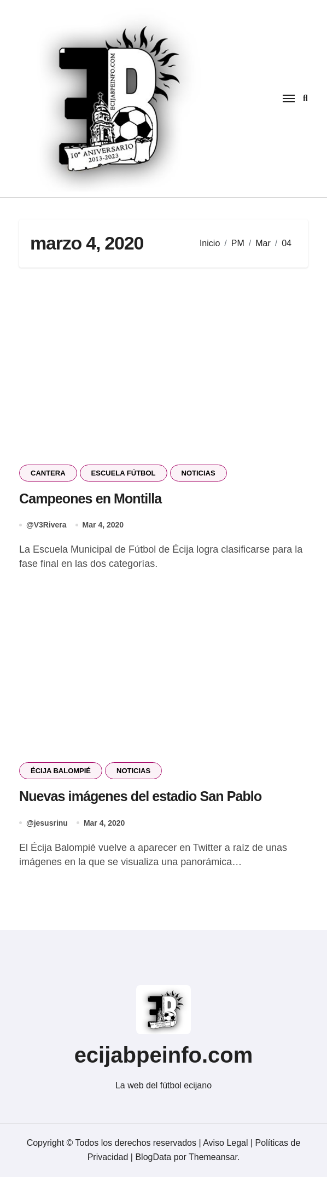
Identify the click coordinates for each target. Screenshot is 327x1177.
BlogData (153, 1157)
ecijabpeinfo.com (163, 1055)
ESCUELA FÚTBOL (123, 473)
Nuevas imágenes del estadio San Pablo (140, 796)
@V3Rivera (46, 524)
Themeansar (213, 1157)
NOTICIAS (198, 473)
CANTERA (48, 473)
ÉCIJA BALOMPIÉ (61, 771)
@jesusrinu (47, 823)
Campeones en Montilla (90, 498)
